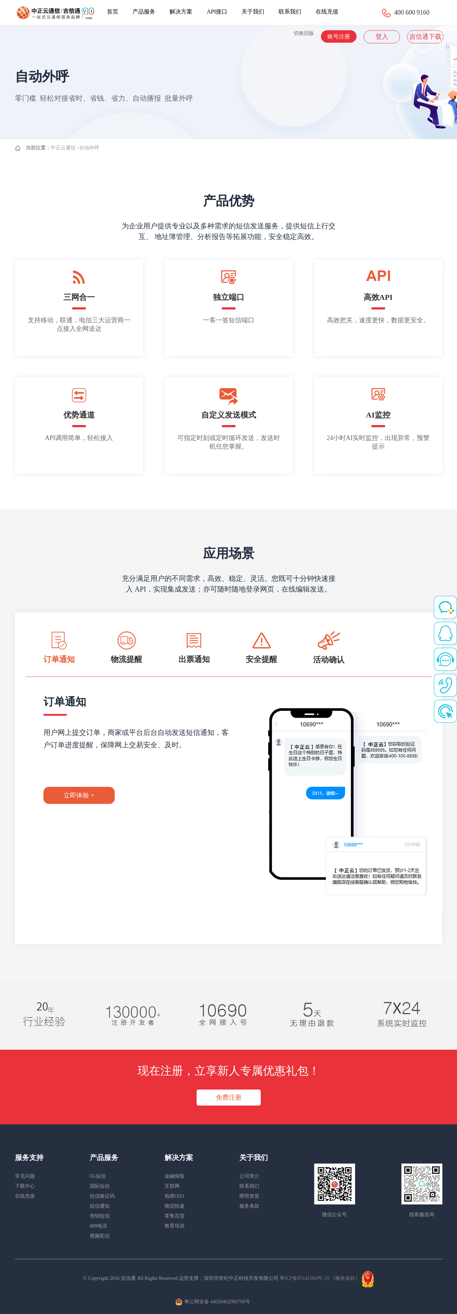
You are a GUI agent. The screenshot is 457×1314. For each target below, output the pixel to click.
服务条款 (249, 1206)
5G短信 (98, 1176)
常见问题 (25, 1176)
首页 (112, 12)
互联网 (172, 1186)
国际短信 (100, 1186)
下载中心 (25, 1186)
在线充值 (327, 12)
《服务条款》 (345, 1278)
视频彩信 (100, 1236)
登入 (381, 36)
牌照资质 (249, 1196)
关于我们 (253, 12)
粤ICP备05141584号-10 (305, 1278)
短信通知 (100, 1206)
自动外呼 (89, 147)
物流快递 (175, 1206)
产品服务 (144, 12)
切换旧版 (304, 33)
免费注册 (229, 1097)
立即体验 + (78, 795)
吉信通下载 (425, 36)
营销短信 (100, 1216)
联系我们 (290, 12)
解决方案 (181, 12)
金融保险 (175, 1176)
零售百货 (175, 1216)
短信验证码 (102, 1196)
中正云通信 (63, 147)
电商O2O (174, 1196)
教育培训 (175, 1226)
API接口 (217, 12)
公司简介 (249, 1176)
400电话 (98, 1226)
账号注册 (338, 36)
